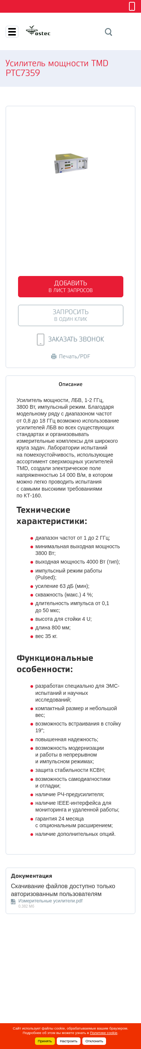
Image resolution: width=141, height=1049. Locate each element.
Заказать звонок (70, 340)
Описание (70, 384)
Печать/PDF (70, 356)
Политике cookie (103, 1033)
